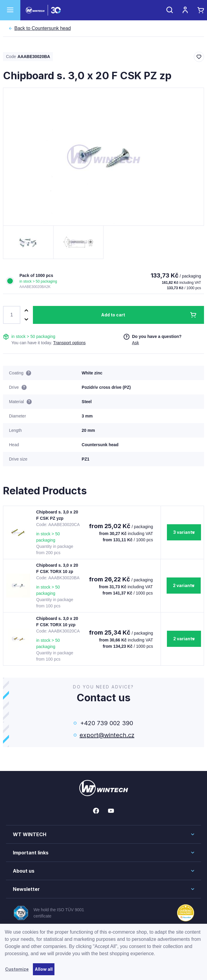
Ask (135, 342)
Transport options (69, 342)
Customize (17, 969)
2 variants (183, 585)
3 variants (184, 532)
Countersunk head (42, 28)
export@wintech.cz (106, 735)
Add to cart (113, 314)
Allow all (44, 969)
